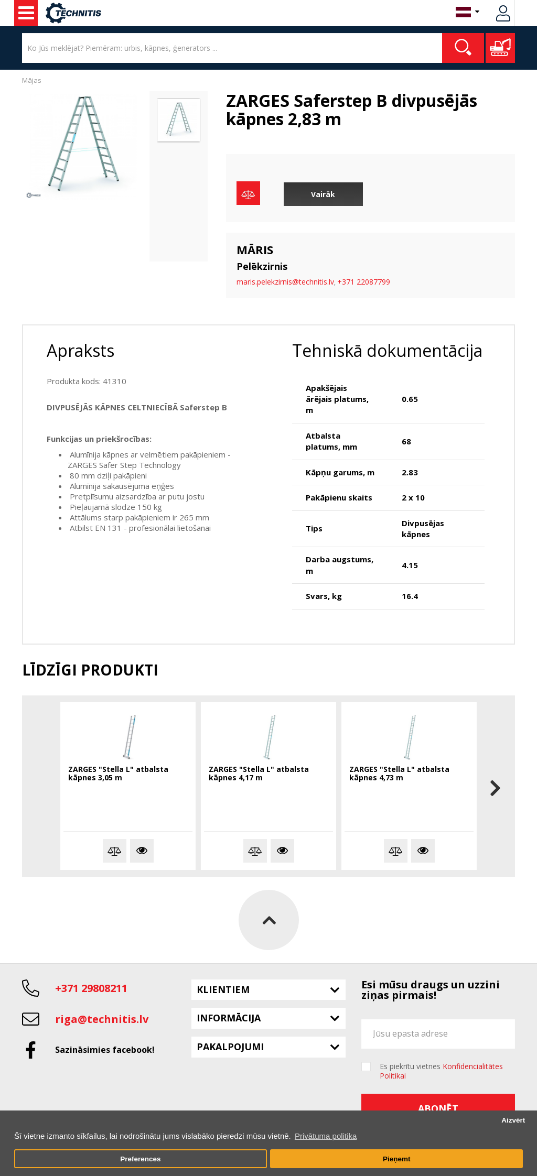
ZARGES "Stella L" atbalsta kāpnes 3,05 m (118, 773)
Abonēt (438, 1108)
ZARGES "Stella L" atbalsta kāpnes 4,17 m (259, 773)
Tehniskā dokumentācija (387, 350)
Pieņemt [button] (397, 1159)
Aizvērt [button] (513, 1120)
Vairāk (323, 194)
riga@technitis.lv (101, 1019)
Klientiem (223, 989)
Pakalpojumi (230, 1046)
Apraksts (80, 350)
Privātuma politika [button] (326, 1135)
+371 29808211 (91, 988)
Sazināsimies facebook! (105, 1049)
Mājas (31, 80)
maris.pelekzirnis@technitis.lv (285, 282)
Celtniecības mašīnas (26, 13)
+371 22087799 (363, 282)
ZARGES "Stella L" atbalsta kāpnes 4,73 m (399, 773)
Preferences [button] (140, 1159)
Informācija (229, 1017)
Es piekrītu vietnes (441, 1071)
